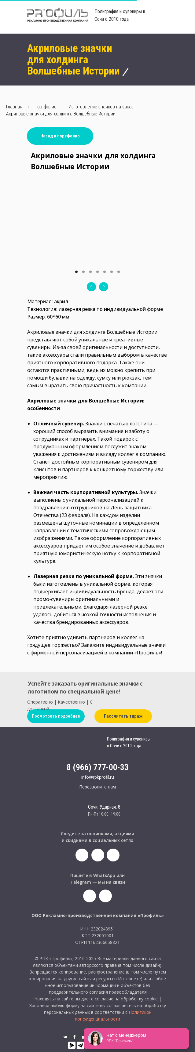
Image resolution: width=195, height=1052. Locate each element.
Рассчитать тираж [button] (123, 716)
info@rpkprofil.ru (97, 777)
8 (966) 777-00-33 (98, 767)
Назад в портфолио (60, 136)
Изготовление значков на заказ (101, 107)
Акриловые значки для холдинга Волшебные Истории (61, 114)
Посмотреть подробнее (56, 716)
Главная (14, 107)
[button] (97, 787)
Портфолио (46, 107)
